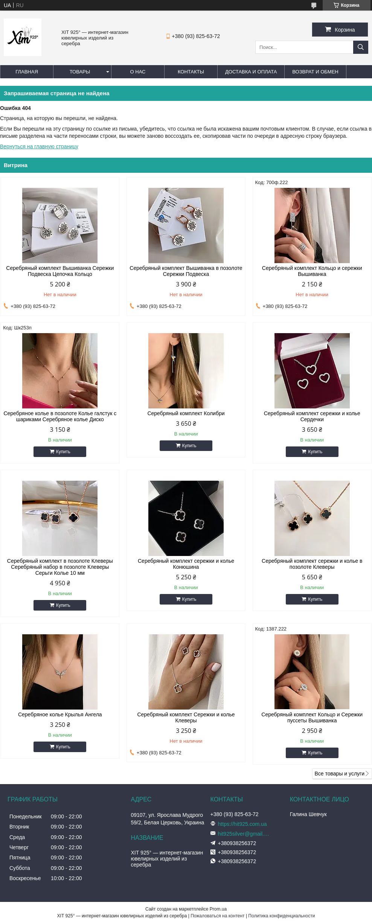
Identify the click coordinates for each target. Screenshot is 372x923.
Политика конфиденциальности (281, 915)
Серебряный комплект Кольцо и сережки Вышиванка (312, 271)
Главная (26, 72)
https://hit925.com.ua (242, 824)
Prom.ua (218, 909)
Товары (80, 72)
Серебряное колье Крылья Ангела (60, 714)
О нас (138, 72)
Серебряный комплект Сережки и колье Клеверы (186, 717)
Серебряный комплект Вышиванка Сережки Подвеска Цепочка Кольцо (60, 271)
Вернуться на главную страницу (39, 146)
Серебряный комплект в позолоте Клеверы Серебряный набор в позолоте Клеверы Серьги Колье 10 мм (60, 567)
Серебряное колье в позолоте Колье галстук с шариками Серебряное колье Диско (59, 416)
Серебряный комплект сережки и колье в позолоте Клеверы (312, 564)
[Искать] (360, 47)
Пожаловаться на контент (217, 915)
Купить (63, 451)
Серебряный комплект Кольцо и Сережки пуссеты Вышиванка (312, 717)
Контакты (191, 72)
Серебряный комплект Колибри (185, 413)
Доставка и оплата (251, 72)
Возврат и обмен (315, 72)
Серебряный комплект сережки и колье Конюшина (186, 564)
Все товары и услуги (339, 774)
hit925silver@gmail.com (244, 834)
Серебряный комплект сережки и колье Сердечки (312, 416)
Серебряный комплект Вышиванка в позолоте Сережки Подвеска (186, 271)
